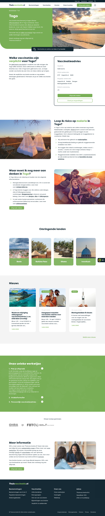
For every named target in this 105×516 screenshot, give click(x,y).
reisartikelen (26, 459)
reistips (17, 459)
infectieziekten (14, 23)
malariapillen (82, 147)
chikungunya (44, 203)
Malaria (73, 137)
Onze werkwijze (59, 499)
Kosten (57, 5)
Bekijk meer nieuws (89, 344)
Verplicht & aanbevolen (39, 510)
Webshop (57, 505)
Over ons (77, 1)
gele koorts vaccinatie (18, 64)
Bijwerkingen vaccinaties (40, 508)
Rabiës (68, 81)
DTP (58, 75)
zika (36, 203)
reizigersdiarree (21, 194)
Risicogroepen (36, 502)
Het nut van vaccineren (39, 505)
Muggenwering (27, 201)
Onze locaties (68, 5)
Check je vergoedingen (75, 100)
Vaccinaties (47, 5)
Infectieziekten (37, 499)
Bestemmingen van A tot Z (18, 499)
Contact (90, 1)
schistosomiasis (21, 211)
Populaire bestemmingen (17, 502)
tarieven (41, 464)
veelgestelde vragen (28, 455)
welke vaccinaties (26, 32)
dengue (31, 203)
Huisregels (57, 502)
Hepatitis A (65, 75)
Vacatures (84, 1)
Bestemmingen (34, 5)
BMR (71, 75)
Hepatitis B (61, 81)
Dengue (74, 81)
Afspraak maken (84, 5)
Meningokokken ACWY (64, 83)
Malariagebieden (14, 505)
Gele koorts (61, 69)
